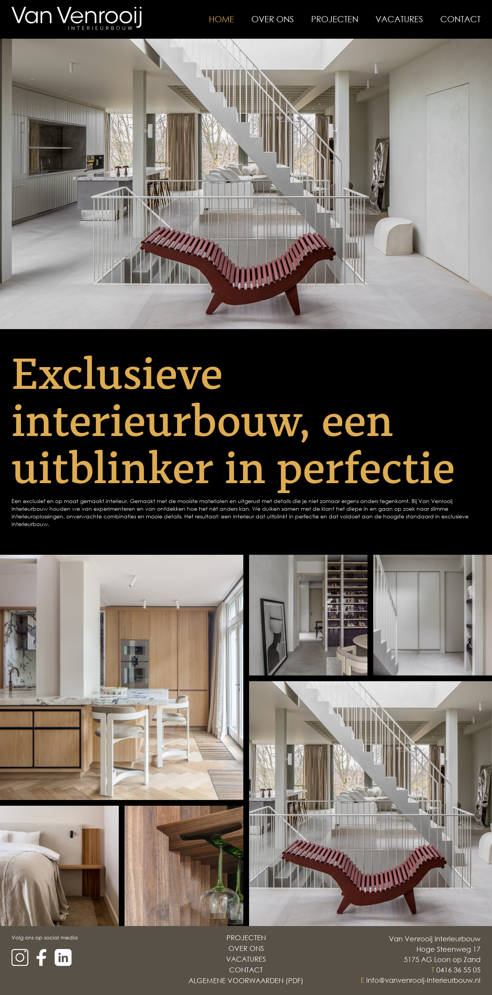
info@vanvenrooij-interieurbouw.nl (423, 980)
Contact (460, 19)
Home (221, 19)
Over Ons (272, 19)
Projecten (334, 19)
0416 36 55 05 (458, 969)
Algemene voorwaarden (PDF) (246, 980)
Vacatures (399, 19)
